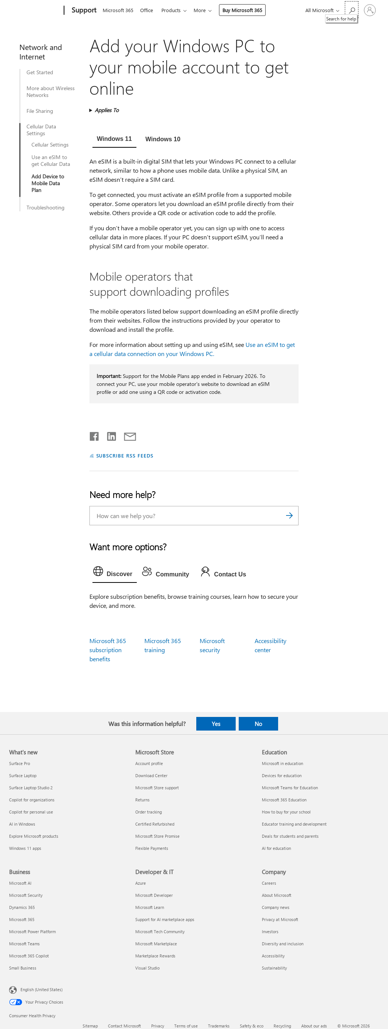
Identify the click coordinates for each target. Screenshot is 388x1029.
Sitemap (90, 1026)
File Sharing (40, 111)
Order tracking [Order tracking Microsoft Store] (148, 812)
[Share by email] (126, 434)
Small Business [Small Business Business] (22, 968)
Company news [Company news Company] (275, 907)
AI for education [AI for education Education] (276, 848)
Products (174, 10)
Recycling (282, 1026)
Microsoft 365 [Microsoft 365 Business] (21, 919)
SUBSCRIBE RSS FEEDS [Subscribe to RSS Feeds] (125, 455)
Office (148, 10)
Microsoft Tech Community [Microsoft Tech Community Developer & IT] (160, 931)
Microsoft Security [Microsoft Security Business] (25, 895)
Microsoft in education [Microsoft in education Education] (282, 763)
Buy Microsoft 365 (247, 10)
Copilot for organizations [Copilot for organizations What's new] (32, 800)
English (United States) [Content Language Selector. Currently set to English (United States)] (41, 989)
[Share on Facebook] (94, 434)
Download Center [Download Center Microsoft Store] (151, 775)
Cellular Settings (50, 144)
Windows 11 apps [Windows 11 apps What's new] (25, 848)
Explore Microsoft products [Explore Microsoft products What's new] (33, 836)
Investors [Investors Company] (270, 931)
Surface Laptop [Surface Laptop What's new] (22, 775)
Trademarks (219, 1026)
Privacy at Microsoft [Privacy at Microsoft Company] (280, 919)
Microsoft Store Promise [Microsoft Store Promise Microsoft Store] (157, 836)
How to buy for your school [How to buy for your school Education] (286, 812)
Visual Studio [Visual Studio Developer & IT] (147, 968)
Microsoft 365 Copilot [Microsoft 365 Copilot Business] (29, 956)
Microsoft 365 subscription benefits (107, 650)
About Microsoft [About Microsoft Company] (276, 895)
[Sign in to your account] (370, 10)
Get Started (40, 72)
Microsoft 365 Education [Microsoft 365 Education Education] (284, 800)
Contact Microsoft (124, 1026)
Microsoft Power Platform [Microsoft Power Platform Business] (32, 931)
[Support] (83, 10)
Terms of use (186, 1026)
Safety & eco (251, 1026)
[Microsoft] (35, 10)
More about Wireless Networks (51, 91)
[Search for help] (351, 9)
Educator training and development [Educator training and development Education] (294, 824)
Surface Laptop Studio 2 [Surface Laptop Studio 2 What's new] (31, 787)
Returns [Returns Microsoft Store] (142, 800)
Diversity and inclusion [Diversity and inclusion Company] (283, 943)
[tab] (114, 140)
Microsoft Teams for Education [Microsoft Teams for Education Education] (290, 787)
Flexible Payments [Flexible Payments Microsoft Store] (151, 848)
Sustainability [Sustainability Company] (274, 968)
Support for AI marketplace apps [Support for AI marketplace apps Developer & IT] (164, 919)
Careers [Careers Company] (269, 883)
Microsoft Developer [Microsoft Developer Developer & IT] (154, 895)
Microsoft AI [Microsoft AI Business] (20, 883)
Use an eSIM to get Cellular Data (50, 160)
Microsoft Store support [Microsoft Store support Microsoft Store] (157, 787)
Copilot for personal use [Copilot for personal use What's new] (31, 812)
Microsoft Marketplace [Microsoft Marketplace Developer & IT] (156, 943)
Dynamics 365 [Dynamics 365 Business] (22, 907)
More (204, 10)
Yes (216, 724)
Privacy (157, 1026)
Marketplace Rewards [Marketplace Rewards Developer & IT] (155, 956)
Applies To (107, 110)
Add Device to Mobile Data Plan (47, 183)
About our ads (314, 1026)
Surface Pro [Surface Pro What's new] (19, 763)
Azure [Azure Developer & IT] (140, 883)
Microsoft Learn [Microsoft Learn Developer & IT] (149, 907)
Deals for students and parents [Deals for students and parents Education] (290, 836)
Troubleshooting (45, 207)
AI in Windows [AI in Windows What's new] (22, 824)
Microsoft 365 (118, 10)
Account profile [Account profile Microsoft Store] (149, 763)
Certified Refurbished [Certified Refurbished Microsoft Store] (154, 824)
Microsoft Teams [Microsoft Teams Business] (24, 943)
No (258, 724)
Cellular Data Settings (41, 130)
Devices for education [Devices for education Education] (282, 775)
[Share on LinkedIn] (108, 434)
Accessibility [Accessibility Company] (273, 956)
